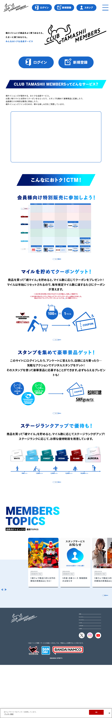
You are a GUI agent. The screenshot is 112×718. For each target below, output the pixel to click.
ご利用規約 (83, 654)
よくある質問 (84, 680)
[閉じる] (109, 713)
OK (96, 712)
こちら (65, 307)
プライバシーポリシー (88, 660)
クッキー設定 (84, 670)
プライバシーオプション (89, 665)
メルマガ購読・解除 (87, 675)
